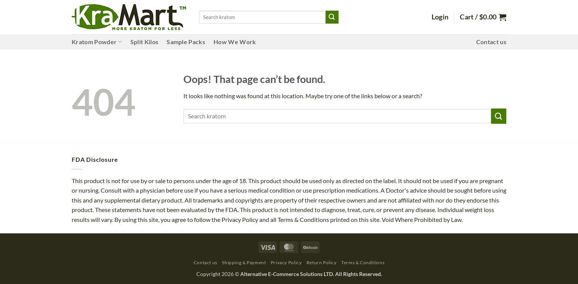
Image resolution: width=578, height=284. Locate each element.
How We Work (235, 41)
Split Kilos (144, 41)
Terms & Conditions (362, 262)
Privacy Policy (286, 262)
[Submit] (332, 17)
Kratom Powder (97, 42)
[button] (440, 17)
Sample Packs (186, 41)
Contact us (491, 41)
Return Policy (322, 262)
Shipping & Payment (244, 262)
